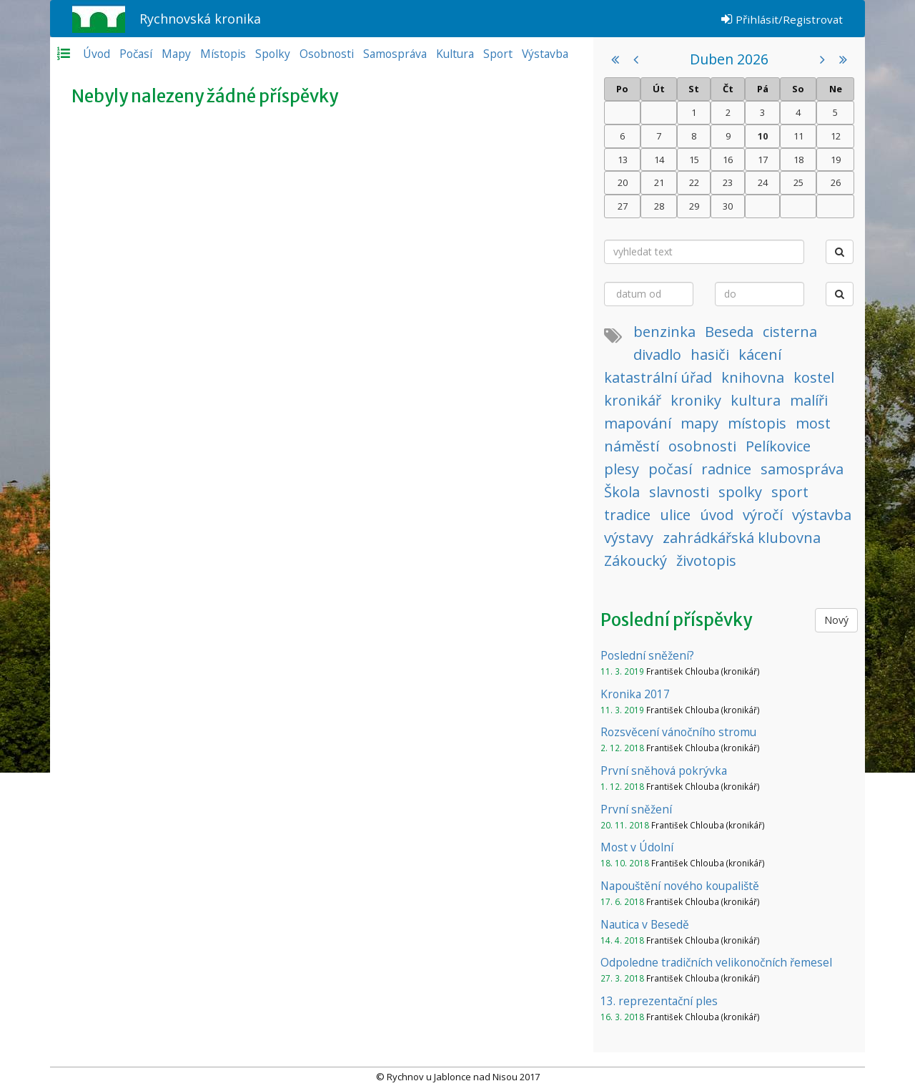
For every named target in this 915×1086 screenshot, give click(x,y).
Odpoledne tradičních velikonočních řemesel (716, 962)
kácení (759, 354)
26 (836, 182)
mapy (699, 423)
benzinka (664, 331)
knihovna (752, 377)
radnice (726, 469)
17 (763, 159)
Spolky (272, 54)
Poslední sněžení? (647, 655)
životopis (706, 560)
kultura (756, 400)
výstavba (821, 514)
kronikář (632, 400)
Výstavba (545, 54)
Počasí (135, 54)
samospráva (802, 469)
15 (694, 159)
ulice (675, 514)
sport (789, 492)
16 (728, 159)
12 (836, 135)
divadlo (657, 354)
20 (623, 182)
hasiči (710, 354)
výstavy (628, 537)
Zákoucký (635, 560)
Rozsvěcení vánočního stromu (678, 732)
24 (763, 182)
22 (694, 182)
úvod (716, 514)
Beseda (729, 331)
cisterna (790, 331)
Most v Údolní (636, 847)
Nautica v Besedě (644, 924)
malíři (809, 400)
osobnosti (702, 446)
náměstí (631, 446)
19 (836, 159)
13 (623, 159)
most (813, 423)
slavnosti (679, 492)
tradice (627, 514)
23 (728, 182)
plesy (621, 469)
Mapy (176, 54)
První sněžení (636, 809)
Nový (836, 620)
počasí (670, 469)
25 (798, 182)
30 (728, 206)
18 (798, 159)
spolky (740, 492)
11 (798, 135)
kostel (813, 377)
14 (659, 159)
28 (659, 206)
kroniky (696, 400)
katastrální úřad (658, 377)
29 (694, 206)
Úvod (96, 54)
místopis (757, 423)
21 (659, 182)
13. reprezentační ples (659, 1001)
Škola (622, 492)
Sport (498, 54)
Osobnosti (327, 54)
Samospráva (395, 54)
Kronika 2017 (635, 694)
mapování (637, 423)
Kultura (455, 54)
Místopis (223, 54)
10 (763, 135)
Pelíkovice (778, 446)
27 (623, 206)
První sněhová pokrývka (663, 770)
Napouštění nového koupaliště (679, 886)
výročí (763, 514)
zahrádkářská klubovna (742, 537)
